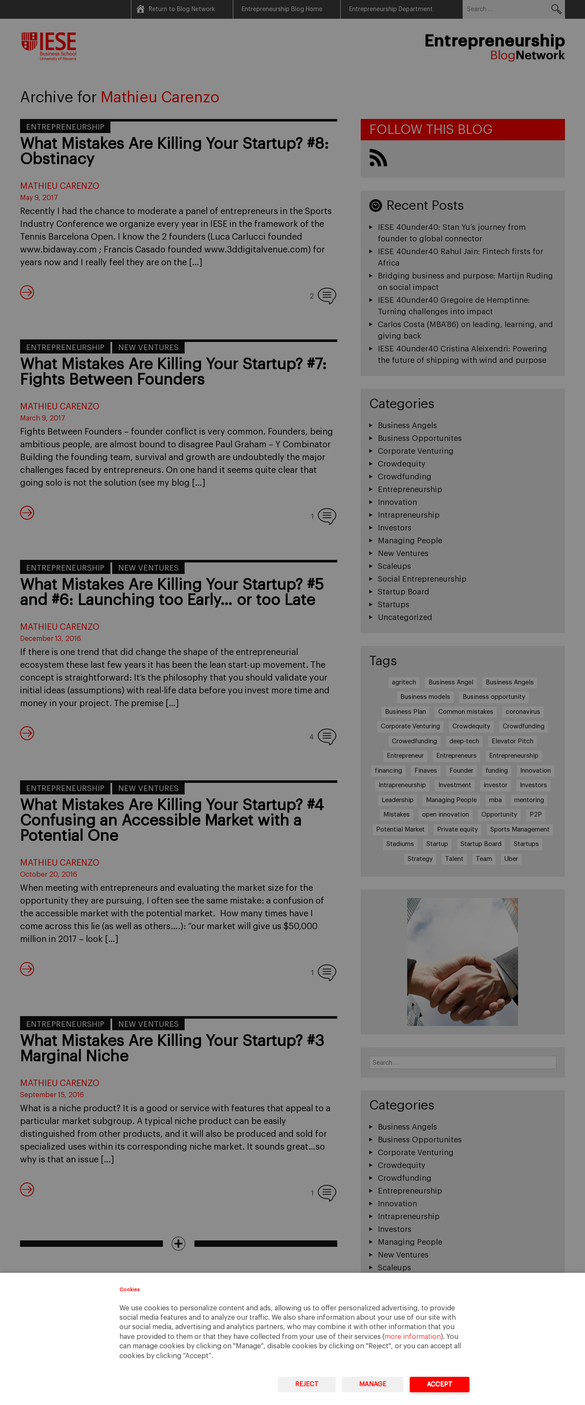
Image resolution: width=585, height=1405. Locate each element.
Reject (307, 1384)
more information (413, 1336)
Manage (372, 1384)
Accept (439, 1384)
